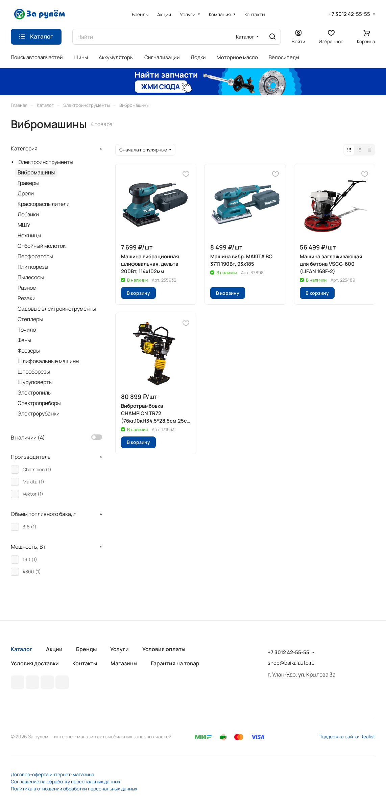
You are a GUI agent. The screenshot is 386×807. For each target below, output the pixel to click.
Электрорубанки (38, 413)
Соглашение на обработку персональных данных (65, 781)
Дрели (26, 193)
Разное (27, 287)
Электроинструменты (45, 162)
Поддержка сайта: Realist (346, 736)
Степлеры (30, 319)
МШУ (24, 225)
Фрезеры (29, 350)
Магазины (124, 663)
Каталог (21, 649)
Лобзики (28, 214)
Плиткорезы (33, 266)
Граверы (28, 183)
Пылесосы (31, 277)
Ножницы (29, 235)
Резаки (26, 298)
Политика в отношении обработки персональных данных (74, 788)
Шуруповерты (35, 382)
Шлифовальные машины (48, 361)
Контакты (84, 663)
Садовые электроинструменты (57, 308)
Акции (54, 649)
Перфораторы (35, 256)
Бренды (86, 649)
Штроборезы (34, 371)
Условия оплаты (163, 649)
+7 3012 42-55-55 (349, 14)
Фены (24, 340)
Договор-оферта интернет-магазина (52, 774)
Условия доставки (35, 663)
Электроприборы (39, 403)
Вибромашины (36, 172)
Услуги (119, 649)
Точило (27, 329)
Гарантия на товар (175, 663)
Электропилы (35, 392)
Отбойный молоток (42, 246)
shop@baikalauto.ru (291, 662)
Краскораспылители (44, 204)
